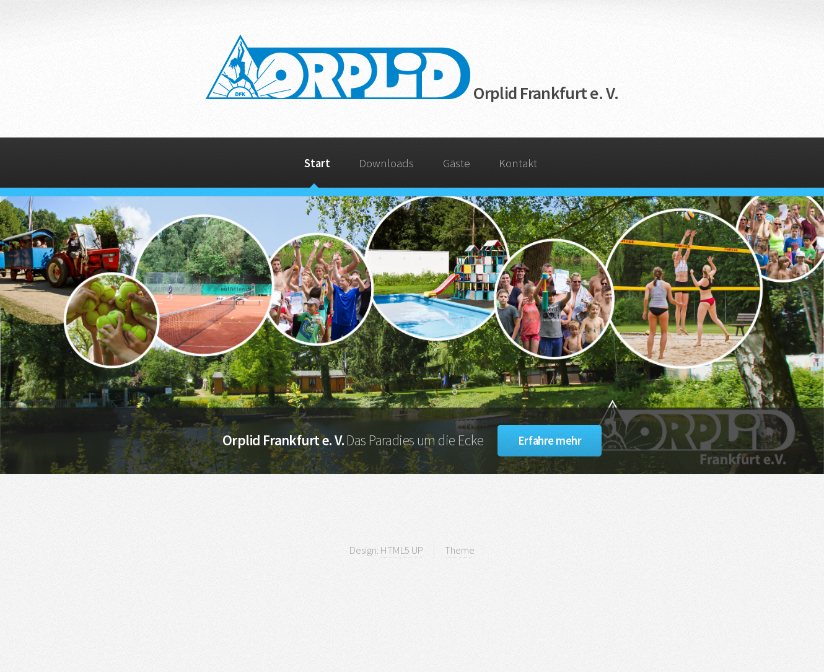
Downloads (386, 163)
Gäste (456, 163)
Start (317, 163)
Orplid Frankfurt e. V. (412, 93)
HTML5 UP (401, 550)
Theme (460, 550)
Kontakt (518, 163)
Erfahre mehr (549, 441)
